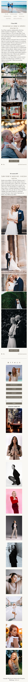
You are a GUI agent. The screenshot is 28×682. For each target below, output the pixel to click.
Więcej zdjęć (14, 161)
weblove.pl (17, 680)
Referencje (14, 384)
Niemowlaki (7, 16)
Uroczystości (17, 18)
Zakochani (13, 14)
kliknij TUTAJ (17, 55)
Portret (8, 18)
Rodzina (21, 16)
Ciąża (15, 16)
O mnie (14, 389)
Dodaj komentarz (23, 164)
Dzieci (21, 14)
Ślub (6, 14)
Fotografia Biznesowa (14, 397)
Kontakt (14, 393)
